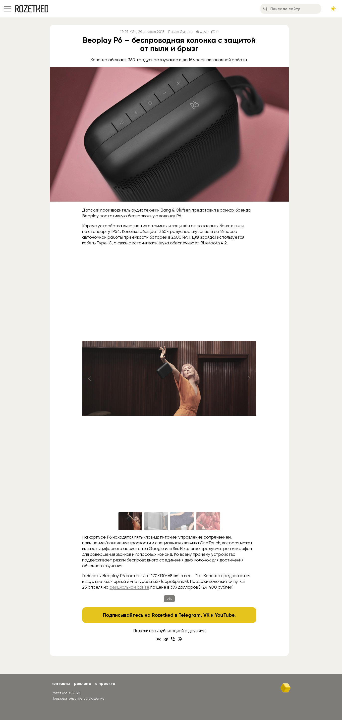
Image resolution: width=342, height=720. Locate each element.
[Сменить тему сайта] (333, 9)
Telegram (189, 615)
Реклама (82, 683)
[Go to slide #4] (208, 521)
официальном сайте (129, 587)
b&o (169, 598)
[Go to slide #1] (130, 521)
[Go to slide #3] (182, 521)
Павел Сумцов (180, 32)
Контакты (61, 683)
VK (206, 615)
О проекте (105, 683)
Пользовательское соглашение (78, 698)
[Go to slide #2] (156, 521)
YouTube (224, 615)
